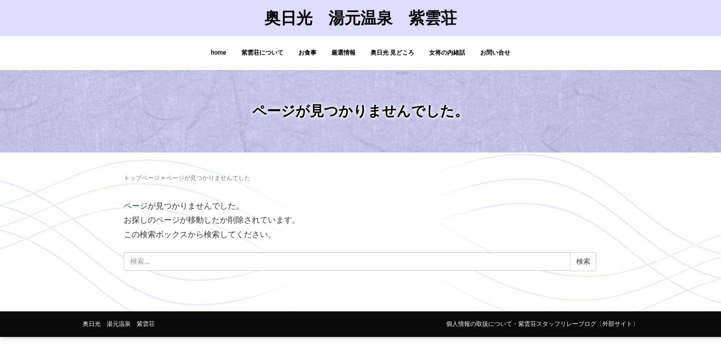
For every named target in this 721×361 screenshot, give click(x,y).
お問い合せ (495, 52)
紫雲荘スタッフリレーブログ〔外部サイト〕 (578, 323)
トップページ (142, 178)
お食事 (307, 52)
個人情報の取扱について (479, 323)
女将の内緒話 (447, 52)
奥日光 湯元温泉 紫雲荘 (360, 18)
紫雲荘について (262, 52)
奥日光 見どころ (392, 52)
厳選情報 (343, 52)
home (218, 52)
